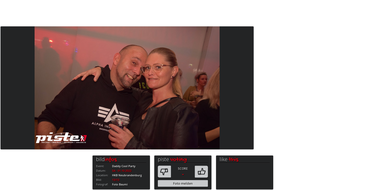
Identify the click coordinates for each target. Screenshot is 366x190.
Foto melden (183, 183)
